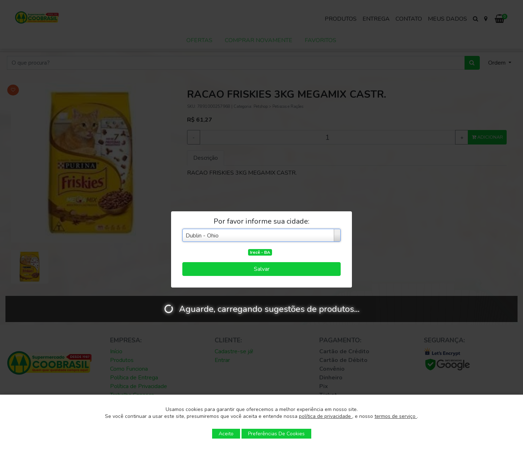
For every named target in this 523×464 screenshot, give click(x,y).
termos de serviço (395, 416)
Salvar (261, 269)
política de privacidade (325, 416)
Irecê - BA (260, 252)
